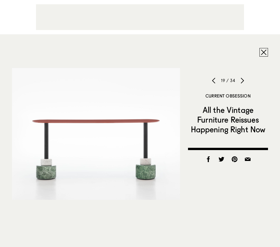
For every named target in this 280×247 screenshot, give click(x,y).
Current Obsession (228, 95)
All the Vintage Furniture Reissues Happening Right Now (228, 119)
